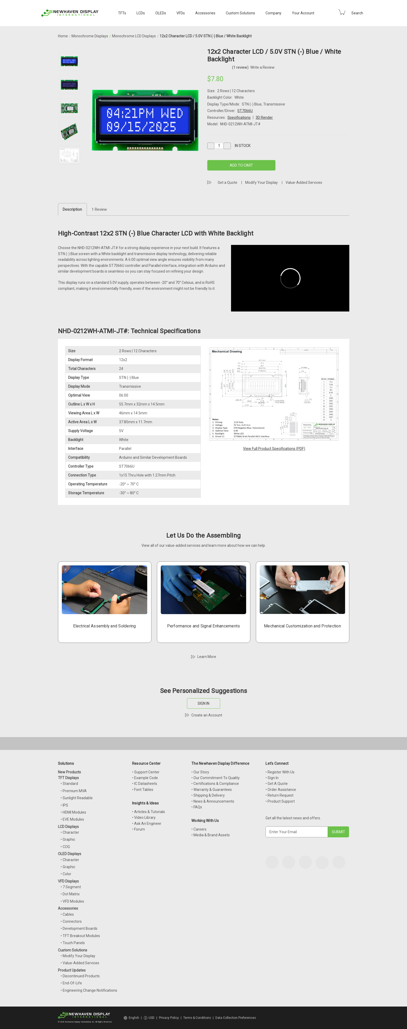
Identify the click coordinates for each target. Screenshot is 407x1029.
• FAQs (196, 807)
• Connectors (71, 921)
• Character (70, 832)
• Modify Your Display (78, 956)
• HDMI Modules (73, 812)
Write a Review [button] (262, 67)
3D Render (264, 117)
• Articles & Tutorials (148, 812)
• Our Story (200, 772)
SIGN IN (203, 703)
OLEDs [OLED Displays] (160, 13)
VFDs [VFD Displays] (180, 13)
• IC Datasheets (144, 783)
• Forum (138, 829)
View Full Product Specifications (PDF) (274, 448)
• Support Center (146, 772)
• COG (65, 847)
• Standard (69, 783)
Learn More (206, 657)
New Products (69, 772)
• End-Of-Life (71, 983)
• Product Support (280, 801)
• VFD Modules (72, 901)
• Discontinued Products (80, 976)
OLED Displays (69, 854)
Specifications (239, 117)
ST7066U (245, 111)
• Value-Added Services (80, 963)
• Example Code (145, 778)
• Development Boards (79, 928)
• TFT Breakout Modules (80, 936)
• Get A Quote (277, 783)
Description (72, 209)
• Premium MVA (74, 791)
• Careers (199, 829)
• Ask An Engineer (146, 823)
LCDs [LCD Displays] (141, 13)
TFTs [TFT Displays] (122, 13)
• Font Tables (142, 789)
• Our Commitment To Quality (215, 778)
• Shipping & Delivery (208, 795)
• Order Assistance (281, 789)
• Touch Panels (73, 943)
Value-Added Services (304, 182)
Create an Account (206, 715)
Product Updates (72, 970)
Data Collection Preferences (235, 1018)
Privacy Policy (169, 1018)
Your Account (303, 13)
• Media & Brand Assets (210, 835)
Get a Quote (227, 182)
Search (357, 13)
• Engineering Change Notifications (89, 990)
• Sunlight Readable (77, 798)
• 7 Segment (71, 887)
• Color (66, 874)
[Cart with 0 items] (341, 12)
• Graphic (68, 839)
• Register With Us (280, 772)
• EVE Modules (72, 819)
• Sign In (272, 778)
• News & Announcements (212, 801)
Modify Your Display (261, 182)
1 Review (99, 209)
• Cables (67, 914)
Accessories (205, 13)
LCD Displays (68, 827)
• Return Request (279, 795)
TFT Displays (68, 778)
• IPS (64, 805)
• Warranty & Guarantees (211, 789)
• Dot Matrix (70, 894)
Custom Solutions (240, 13)
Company (273, 13)
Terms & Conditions (197, 1018)
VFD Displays (68, 881)
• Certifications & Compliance (215, 783)
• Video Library (144, 817)
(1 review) (240, 67)
